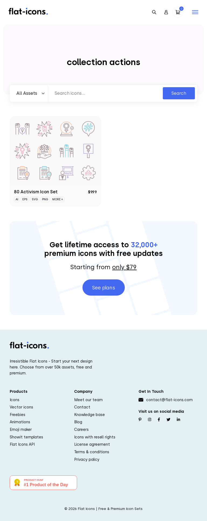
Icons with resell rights (94, 437)
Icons (14, 400)
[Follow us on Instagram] (149, 420)
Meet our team (88, 400)
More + (57, 199)
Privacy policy (86, 459)
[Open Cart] (177, 12)
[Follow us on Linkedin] (178, 420)
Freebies (17, 414)
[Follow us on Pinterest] (140, 420)
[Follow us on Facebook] (159, 420)
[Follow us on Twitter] (168, 420)
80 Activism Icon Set (36, 191)
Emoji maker (21, 429)
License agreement (92, 444)
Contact (82, 407)
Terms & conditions (91, 452)
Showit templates (26, 437)
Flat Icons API (22, 444)
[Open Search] (154, 12)
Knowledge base (89, 414)
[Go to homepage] (28, 10)
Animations (20, 422)
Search (178, 93)
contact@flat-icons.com (169, 400)
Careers (81, 429)
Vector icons (21, 407)
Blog (78, 422)
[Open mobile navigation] (195, 12)
